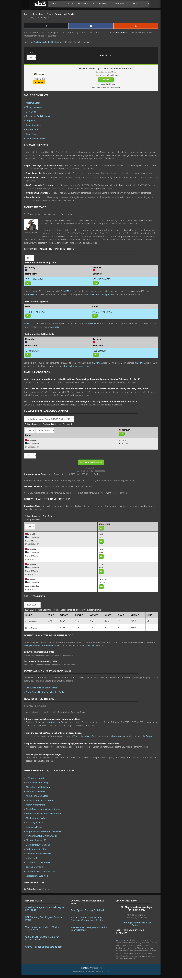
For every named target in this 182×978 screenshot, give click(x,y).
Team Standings (33, 125)
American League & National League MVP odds (44, 908)
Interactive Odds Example (38, 116)
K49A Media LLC (122, 940)
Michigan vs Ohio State (37, 795)
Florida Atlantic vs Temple (38, 782)
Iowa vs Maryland (34, 866)
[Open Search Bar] (146, 4)
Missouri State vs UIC (36, 840)
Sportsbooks (87, 4)
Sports (70, 4)
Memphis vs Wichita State (38, 787)
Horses (105, 4)
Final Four (90, 645)
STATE (31, 53)
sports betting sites (51, 722)
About (138, 4)
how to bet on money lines (76, 366)
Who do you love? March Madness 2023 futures (43, 928)
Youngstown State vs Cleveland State (43, 813)
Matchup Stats (33, 102)
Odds (56, 4)
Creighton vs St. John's (36, 849)
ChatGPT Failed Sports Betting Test (43, 946)
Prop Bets (30, 120)
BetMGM (65, 291)
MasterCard (90, 736)
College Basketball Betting (46, 42)
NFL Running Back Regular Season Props (43, 918)
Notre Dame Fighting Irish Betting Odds (45, 692)
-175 (101, 564)
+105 (101, 537)
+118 (101, 552)
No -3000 (103, 582)
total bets (54, 327)
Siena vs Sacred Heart (36, 791)
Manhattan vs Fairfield (36, 818)
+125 (101, 567)
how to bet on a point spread (98, 294)
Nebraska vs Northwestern (38, 853)
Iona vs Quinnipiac (35, 822)
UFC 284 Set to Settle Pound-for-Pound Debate (42, 938)
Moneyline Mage (34, 107)
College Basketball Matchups (38, 889)
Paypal (149, 736)
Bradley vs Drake (34, 827)
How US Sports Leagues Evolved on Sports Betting (89, 928)
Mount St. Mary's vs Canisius (39, 800)
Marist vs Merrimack (35, 804)
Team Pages (31, 134)
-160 (101, 549)
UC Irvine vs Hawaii (35, 778)
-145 (101, 534)
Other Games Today (35, 138)
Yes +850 (103, 579)
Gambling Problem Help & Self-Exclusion (136, 924)
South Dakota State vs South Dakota (43, 809)
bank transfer (118, 736)
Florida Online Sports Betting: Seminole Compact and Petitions (88, 919)
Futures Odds (32, 129)
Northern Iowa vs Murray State (40, 871)
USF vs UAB (31, 858)
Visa (75, 736)
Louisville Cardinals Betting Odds (41, 687)
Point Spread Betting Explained (87, 910)
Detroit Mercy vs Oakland (38, 844)
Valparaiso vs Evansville (37, 875)
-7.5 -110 (123, 440)
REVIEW (39, 82)
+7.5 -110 (123, 443)
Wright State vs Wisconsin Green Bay (43, 831)
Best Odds (31, 111)
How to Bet (122, 4)
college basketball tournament (38, 645)
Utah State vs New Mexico (38, 862)
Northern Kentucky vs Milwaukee (41, 835)
